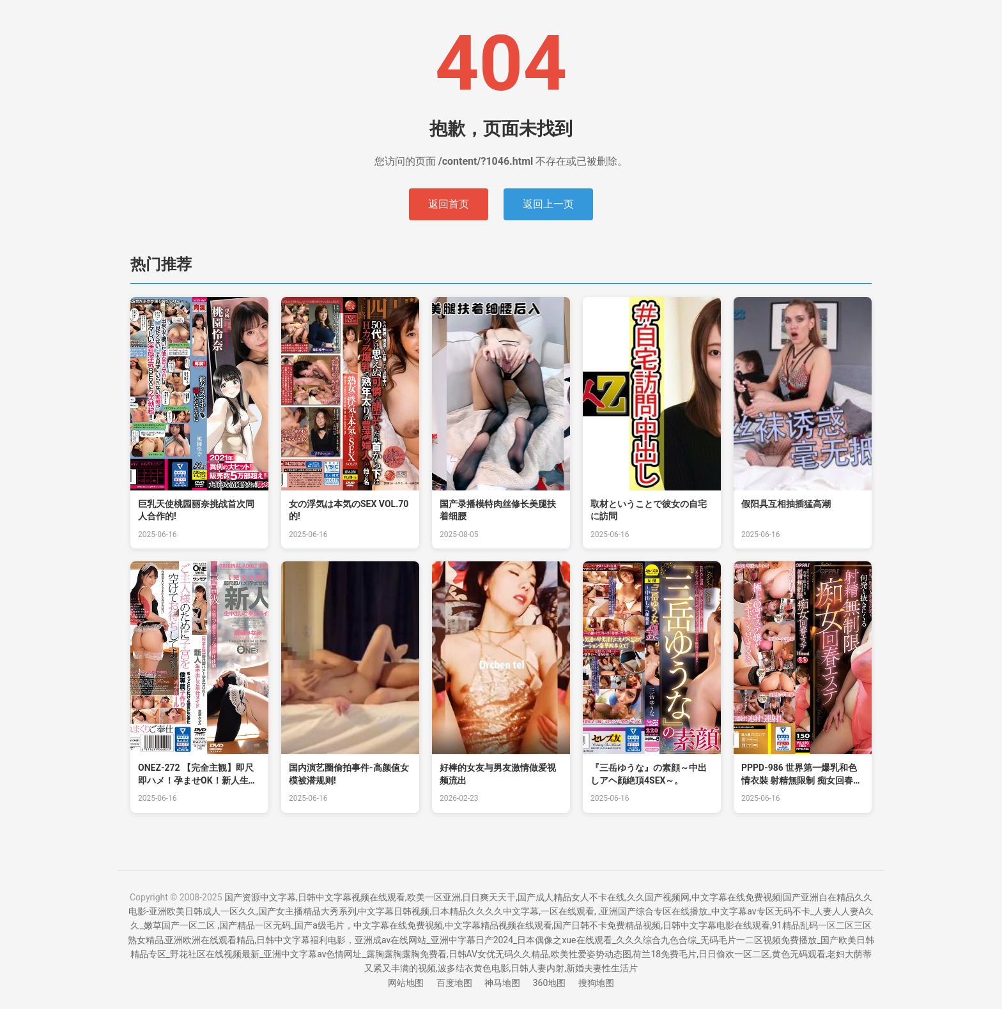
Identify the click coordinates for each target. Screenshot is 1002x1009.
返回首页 (448, 204)
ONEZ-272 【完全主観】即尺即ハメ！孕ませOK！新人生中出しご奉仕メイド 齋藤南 (198, 774)
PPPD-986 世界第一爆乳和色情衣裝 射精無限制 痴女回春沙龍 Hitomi (801, 774)
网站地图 (406, 983)
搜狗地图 (596, 983)
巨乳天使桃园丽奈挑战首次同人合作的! (196, 510)
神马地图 (502, 983)
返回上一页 (548, 204)
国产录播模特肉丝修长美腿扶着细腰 (498, 510)
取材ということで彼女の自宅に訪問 (648, 510)
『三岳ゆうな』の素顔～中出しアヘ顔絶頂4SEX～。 (648, 773)
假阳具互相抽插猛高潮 (786, 504)
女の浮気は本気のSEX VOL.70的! (348, 510)
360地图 (549, 983)
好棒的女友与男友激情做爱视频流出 (498, 773)
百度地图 (454, 983)
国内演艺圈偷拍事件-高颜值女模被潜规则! (349, 773)
